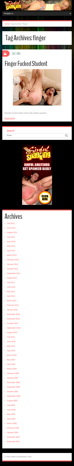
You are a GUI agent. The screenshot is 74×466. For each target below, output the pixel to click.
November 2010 (13, 319)
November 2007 (13, 442)
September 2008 (13, 396)
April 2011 (11, 296)
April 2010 (11, 351)
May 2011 (11, 292)
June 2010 (11, 342)
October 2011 (12, 269)
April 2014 (11, 251)
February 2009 (13, 373)
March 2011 (11, 301)
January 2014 (12, 264)
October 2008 (12, 392)
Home (7, 24)
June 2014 (11, 242)
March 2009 (11, 369)
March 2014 (11, 255)
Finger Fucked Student (26, 63)
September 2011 (13, 273)
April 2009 (11, 364)
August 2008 (12, 401)
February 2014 (13, 260)
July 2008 (11, 405)
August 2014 (12, 232)
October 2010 (12, 323)
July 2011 (11, 282)
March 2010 (11, 355)
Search (10, 130)
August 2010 (12, 332)
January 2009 (12, 378)
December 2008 (13, 382)
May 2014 (11, 246)
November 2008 (13, 387)
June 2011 (11, 287)
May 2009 (11, 360)
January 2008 (12, 432)
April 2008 (11, 419)
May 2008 (11, 414)
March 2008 (11, 423)
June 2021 (11, 228)
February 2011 (13, 305)
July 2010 (11, 337)
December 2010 (13, 314)
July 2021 (11, 223)
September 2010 (13, 328)
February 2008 (13, 428)
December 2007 (13, 437)
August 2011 (12, 278)
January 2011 (12, 310)
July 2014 (11, 237)
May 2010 (11, 346)
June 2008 (11, 410)
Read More (10, 118)
